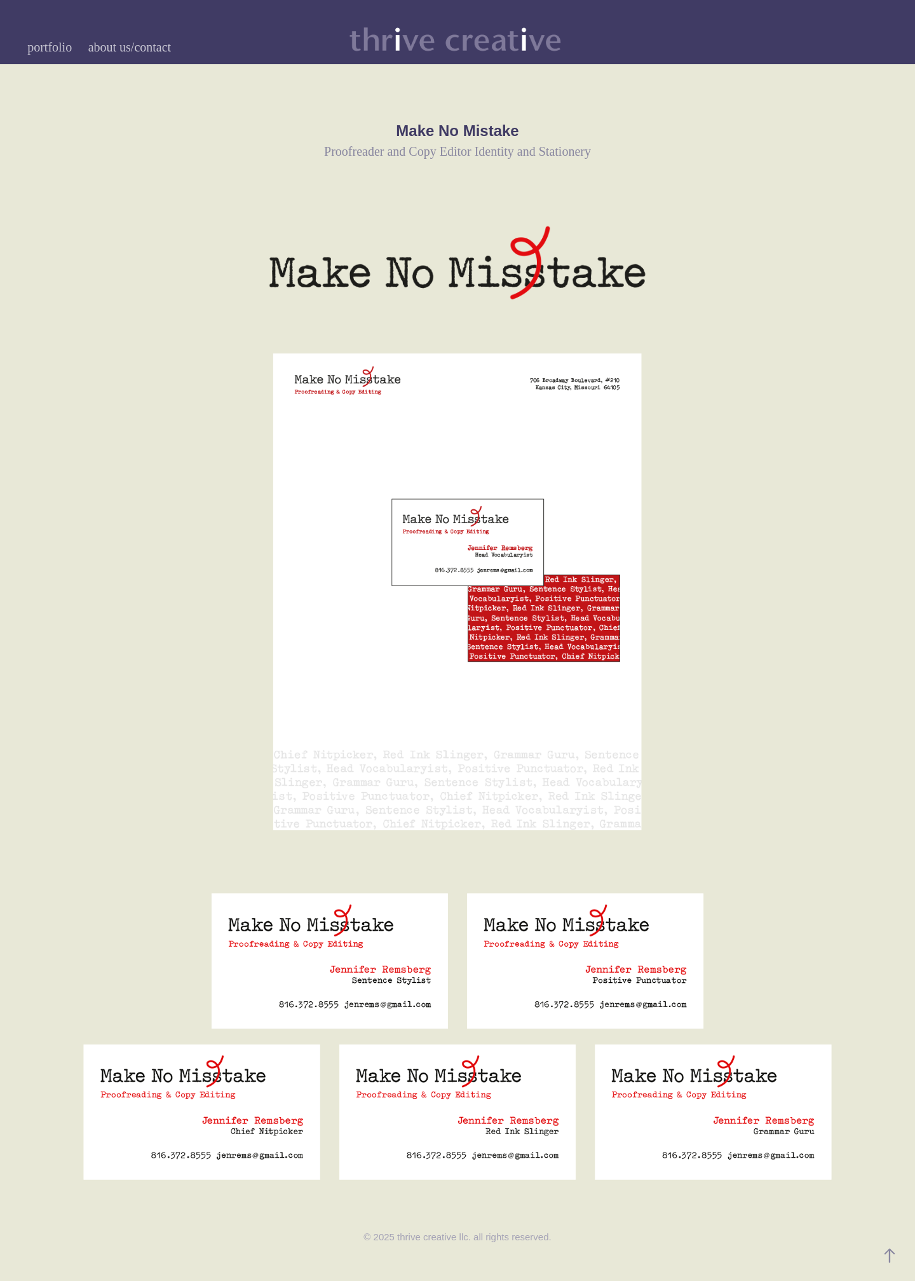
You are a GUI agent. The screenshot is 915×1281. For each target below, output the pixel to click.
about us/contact (130, 47)
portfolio (49, 47)
